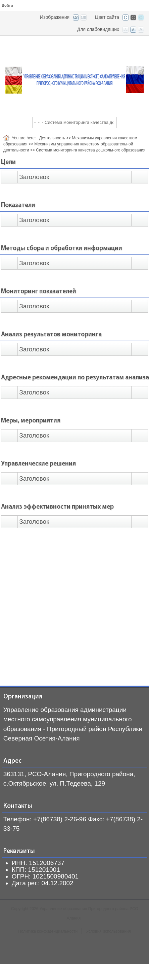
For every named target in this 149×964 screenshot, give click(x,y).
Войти (7, 5)
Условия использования (108, 931)
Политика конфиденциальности (48, 931)
